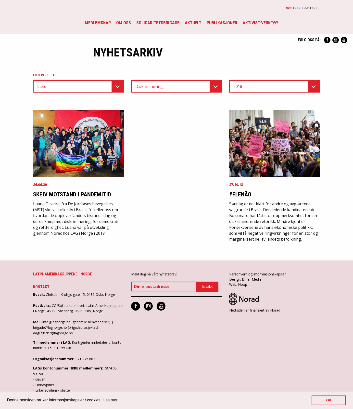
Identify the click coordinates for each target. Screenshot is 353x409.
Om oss (123, 22)
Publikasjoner (222, 22)
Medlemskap (98, 22)
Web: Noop (238, 284)
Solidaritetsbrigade (157, 22)
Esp (306, 8)
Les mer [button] (110, 400)
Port (315, 8)
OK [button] (328, 400)
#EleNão (240, 194)
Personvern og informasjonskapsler (257, 274)
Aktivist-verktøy (260, 22)
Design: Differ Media (245, 279)
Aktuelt (193, 22)
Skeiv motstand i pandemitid (72, 194)
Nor (288, 8)
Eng (297, 8)
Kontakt (41, 287)
